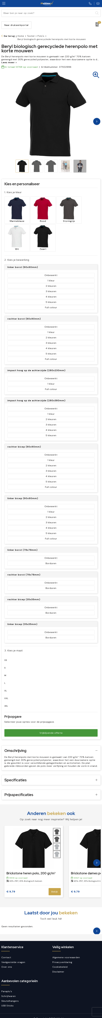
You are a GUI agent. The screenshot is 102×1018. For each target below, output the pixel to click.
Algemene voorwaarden (66, 952)
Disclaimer (58, 966)
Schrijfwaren (8, 990)
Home (21, 35)
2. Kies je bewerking (16, 254)
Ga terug (9, 35)
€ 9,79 (11, 886)
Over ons (6, 961)
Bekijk (54, 886)
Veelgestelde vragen (13, 956)
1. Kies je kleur (13, 192)
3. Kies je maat (13, 645)
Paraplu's (6, 985)
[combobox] (48, 13)
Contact (6, 952)
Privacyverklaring (62, 956)
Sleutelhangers (10, 995)
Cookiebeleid (60, 961)
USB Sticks (7, 1000)
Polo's (41, 35)
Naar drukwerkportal (16, 25)
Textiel (31, 35)
